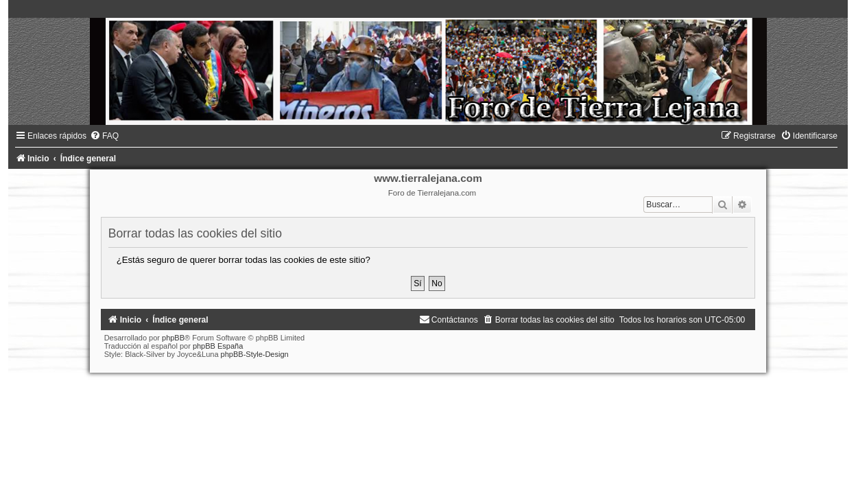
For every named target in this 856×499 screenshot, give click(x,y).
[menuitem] (104, 136)
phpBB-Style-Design (255, 354)
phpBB (173, 338)
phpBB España (218, 346)
